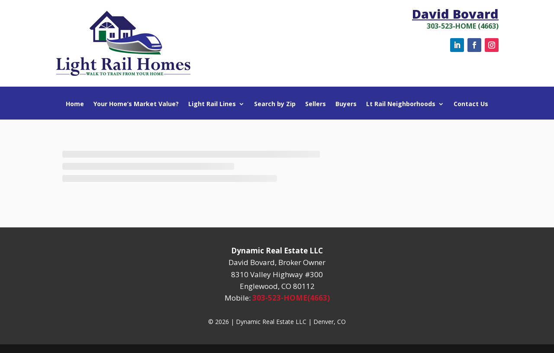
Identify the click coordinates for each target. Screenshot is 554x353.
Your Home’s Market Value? (136, 104)
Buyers (346, 104)
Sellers (315, 104)
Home (75, 104)
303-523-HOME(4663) (291, 298)
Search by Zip (275, 104)
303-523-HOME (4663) (463, 26)
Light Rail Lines (212, 104)
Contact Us (471, 104)
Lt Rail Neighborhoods (400, 104)
